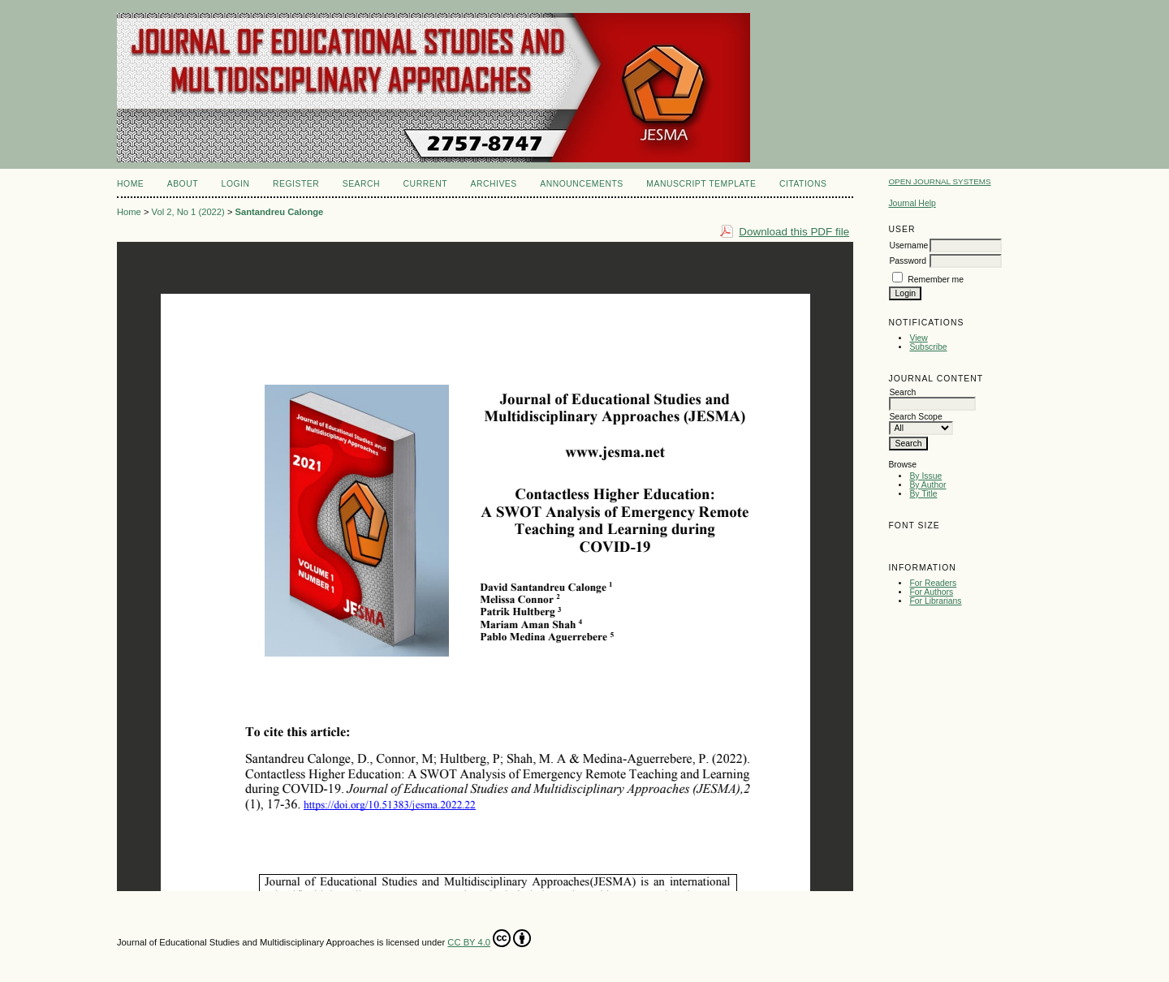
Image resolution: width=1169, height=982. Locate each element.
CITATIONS (803, 183)
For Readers (932, 583)
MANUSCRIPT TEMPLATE (701, 183)
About (182, 183)
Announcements (581, 183)
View (918, 338)
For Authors (931, 592)
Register (296, 183)
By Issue (925, 476)
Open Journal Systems (939, 181)
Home (130, 183)
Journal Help (911, 203)
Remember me (936, 279)
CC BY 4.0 (489, 938)
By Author (927, 484)
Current (425, 183)
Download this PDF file (794, 232)
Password (907, 260)
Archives (493, 183)
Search (361, 183)
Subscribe (928, 346)
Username (908, 245)
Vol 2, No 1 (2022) (188, 212)
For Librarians (935, 601)
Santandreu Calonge (279, 212)
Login (236, 183)
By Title (923, 493)
